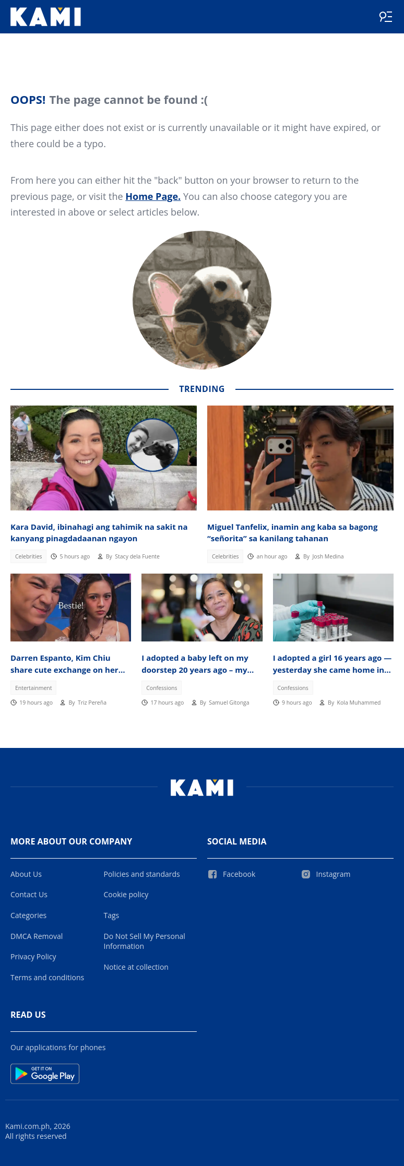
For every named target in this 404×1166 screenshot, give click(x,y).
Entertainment (33, 688)
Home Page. (153, 196)
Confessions (161, 688)
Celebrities (28, 556)
